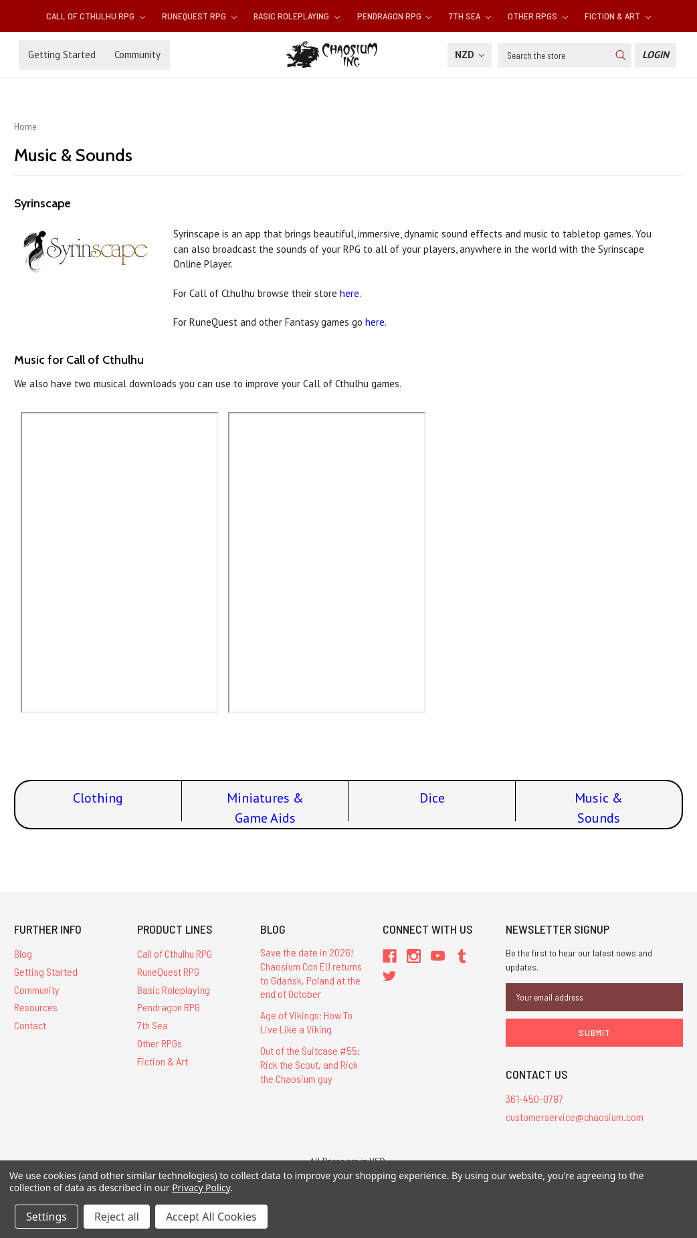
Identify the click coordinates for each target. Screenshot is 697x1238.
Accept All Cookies (211, 1216)
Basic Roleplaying (297, 15)
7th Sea (470, 15)
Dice (432, 798)
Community (137, 54)
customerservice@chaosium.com (574, 1116)
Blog (23, 953)
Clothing (98, 798)
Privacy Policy (201, 1187)
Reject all (116, 1216)
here (349, 293)
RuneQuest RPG (199, 15)
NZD (469, 54)
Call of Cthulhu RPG (95, 15)
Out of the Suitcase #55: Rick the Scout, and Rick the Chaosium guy (310, 1064)
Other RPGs (538, 15)
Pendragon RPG (394, 15)
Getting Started (62, 54)
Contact (30, 1025)
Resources (36, 1007)
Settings (46, 1216)
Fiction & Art (618, 15)
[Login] (655, 55)
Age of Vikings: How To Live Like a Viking (306, 1022)
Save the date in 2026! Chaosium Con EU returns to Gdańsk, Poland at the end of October (311, 973)
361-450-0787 (534, 1098)
